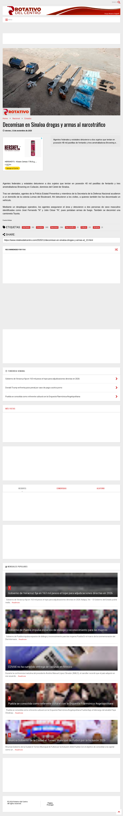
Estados (28, 118)
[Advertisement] (61, 306)
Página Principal (50, 804)
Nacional (16, 118)
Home (5, 118)
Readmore (16, 603)
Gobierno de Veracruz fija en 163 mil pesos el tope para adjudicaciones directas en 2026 (60, 593)
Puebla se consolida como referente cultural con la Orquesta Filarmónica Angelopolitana (60, 703)
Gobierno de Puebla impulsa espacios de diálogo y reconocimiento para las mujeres (57, 630)
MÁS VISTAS (10, 408)
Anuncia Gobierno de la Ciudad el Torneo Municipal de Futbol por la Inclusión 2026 (56, 740)
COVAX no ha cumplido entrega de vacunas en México (40, 666)
